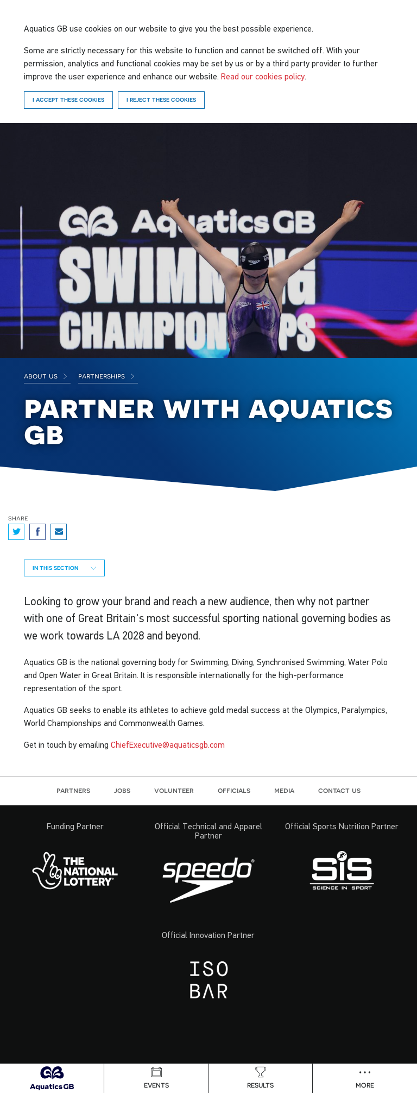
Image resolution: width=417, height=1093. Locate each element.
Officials (234, 790)
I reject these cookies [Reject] (161, 99)
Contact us (339, 790)
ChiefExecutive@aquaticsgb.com (168, 744)
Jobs (122, 790)
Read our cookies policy (263, 76)
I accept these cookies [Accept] (68, 99)
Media (284, 790)
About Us (46, 375)
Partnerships (106, 375)
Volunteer (174, 790)
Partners (73, 790)
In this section (64, 567)
